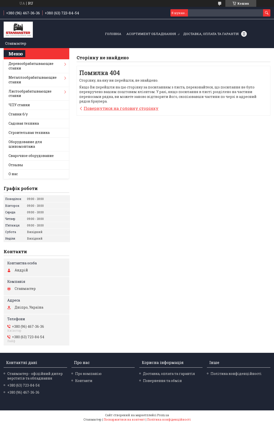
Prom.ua (163, 415)
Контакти (83, 380)
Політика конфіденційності (236, 373)
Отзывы (16, 165)
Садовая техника (24, 123)
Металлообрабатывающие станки (33, 79)
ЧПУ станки (19, 105)
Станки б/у (18, 114)
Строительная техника (29, 132)
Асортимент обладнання (151, 34)
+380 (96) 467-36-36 (23, 392)
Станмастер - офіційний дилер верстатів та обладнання (35, 376)
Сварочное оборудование (31, 155)
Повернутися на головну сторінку (121, 108)
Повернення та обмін (162, 380)
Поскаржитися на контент (124, 419)
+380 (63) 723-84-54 (23, 385)
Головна (113, 34)
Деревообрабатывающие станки (31, 65)
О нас (13, 174)
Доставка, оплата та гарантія (211, 34)
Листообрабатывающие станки (30, 93)
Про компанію (88, 373)
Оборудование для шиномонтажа (25, 144)
